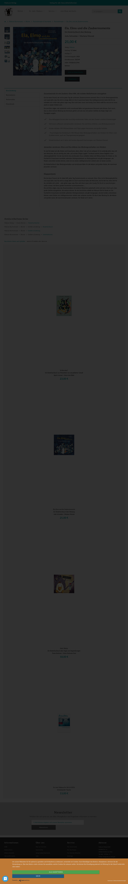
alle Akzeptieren (52, 876)
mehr (109, 876)
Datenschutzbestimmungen (119, 880)
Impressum (110, 880)
